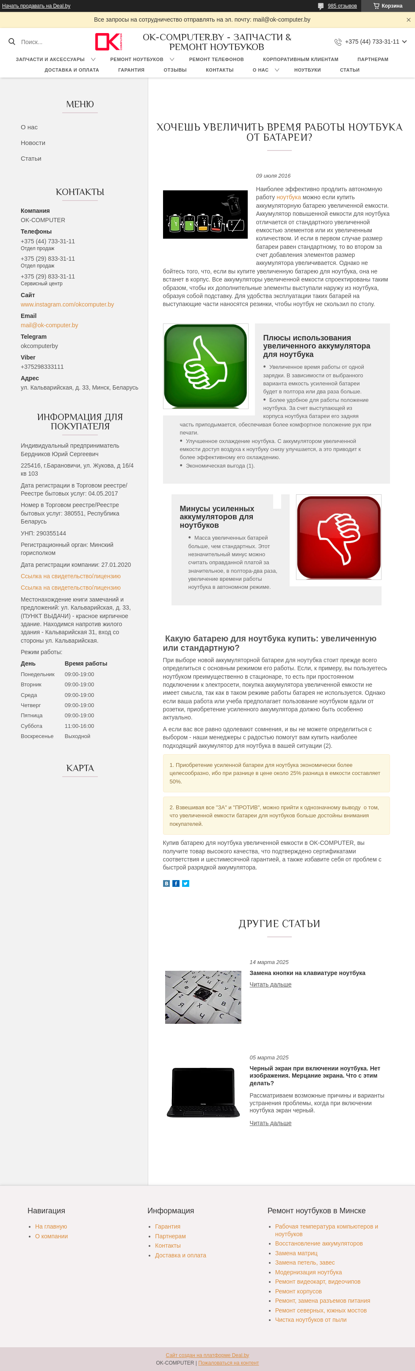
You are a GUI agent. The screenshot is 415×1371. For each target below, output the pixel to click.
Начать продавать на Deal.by (36, 6)
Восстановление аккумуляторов (319, 1243)
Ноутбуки (307, 69)
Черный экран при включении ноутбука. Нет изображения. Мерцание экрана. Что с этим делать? (315, 1076)
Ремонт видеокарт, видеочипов (318, 1281)
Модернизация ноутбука (308, 1272)
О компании (51, 1236)
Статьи (350, 69)
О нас (261, 69)
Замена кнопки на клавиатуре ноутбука (308, 973)
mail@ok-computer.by (49, 325)
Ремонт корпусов (298, 1291)
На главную (51, 1226)
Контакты (220, 69)
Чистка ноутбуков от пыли (311, 1319)
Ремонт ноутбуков (137, 59)
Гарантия (131, 69)
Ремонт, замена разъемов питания (323, 1300)
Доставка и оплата (72, 69)
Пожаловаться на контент (228, 1363)
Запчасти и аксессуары (50, 59)
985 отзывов (342, 6)
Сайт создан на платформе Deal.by (207, 1355)
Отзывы (175, 69)
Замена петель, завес (305, 1262)
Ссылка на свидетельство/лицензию (71, 576)
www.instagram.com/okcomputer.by (67, 304)
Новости (33, 142)
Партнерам (372, 59)
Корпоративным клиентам (300, 59)
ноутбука (289, 197)
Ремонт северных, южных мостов (321, 1310)
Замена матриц (296, 1253)
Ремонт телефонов (216, 59)
